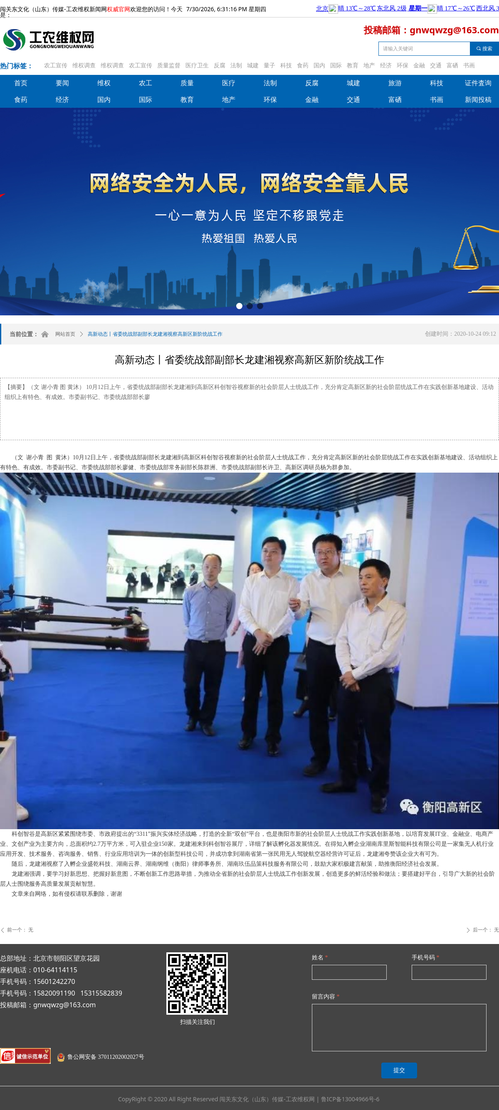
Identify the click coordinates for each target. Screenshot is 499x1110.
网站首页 (65, 334)
